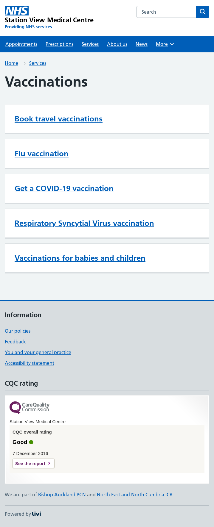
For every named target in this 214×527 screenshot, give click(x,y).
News (142, 44)
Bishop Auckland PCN (62, 495)
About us (117, 44)
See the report (30, 463)
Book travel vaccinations (59, 118)
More (165, 44)
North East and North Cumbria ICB (135, 495)
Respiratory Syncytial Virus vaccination (84, 223)
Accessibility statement (29, 363)
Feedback (15, 342)
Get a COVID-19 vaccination (64, 188)
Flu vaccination (42, 153)
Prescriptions (59, 44)
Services (90, 44)
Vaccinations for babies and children (80, 258)
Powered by (23, 514)
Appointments (21, 44)
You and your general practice (38, 352)
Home (11, 63)
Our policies (17, 331)
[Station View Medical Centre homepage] (49, 18)
